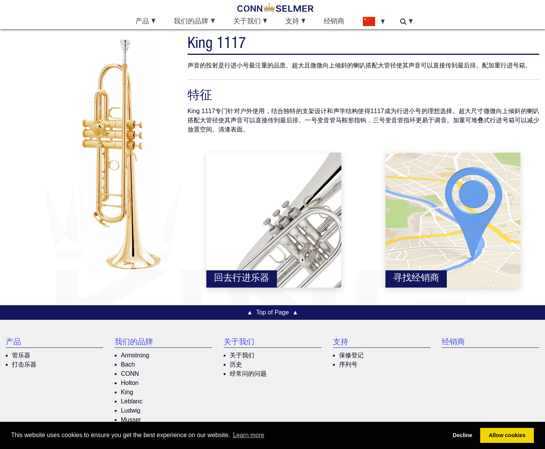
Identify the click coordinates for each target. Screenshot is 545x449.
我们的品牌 (134, 343)
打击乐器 (24, 364)
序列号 (348, 364)
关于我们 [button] (247, 21)
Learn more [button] (248, 435)
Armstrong (135, 355)
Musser (131, 419)
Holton (129, 383)
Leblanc (131, 401)
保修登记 (351, 355)
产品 (13, 343)
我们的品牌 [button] (191, 21)
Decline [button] (462, 435)
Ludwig (130, 410)
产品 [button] (142, 21)
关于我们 (239, 343)
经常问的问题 (248, 373)
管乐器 (21, 355)
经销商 (334, 21)
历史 (236, 364)
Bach (128, 364)
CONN (130, 373)
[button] (374, 21)
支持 (340, 343)
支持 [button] (292, 21)
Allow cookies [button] (507, 435)
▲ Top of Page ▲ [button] (272, 312)
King (127, 392)
